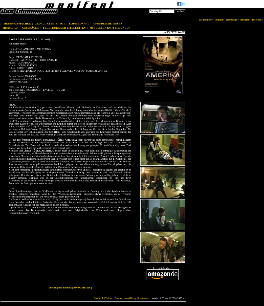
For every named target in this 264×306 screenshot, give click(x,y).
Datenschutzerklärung (126, 298)
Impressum (143, 298)
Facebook (98, 298)
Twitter (108, 298)
